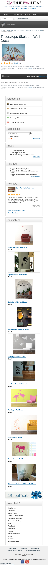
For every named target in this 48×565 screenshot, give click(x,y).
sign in (30, 68)
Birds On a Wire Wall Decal (17, 302)
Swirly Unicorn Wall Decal (17, 459)
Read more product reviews (16, 210)
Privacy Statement (14, 534)
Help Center (12, 508)
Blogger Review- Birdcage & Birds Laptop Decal (24, 171)
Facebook (11, 539)
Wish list (33, 8)
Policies (10, 531)
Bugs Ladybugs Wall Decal (17, 247)
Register (24, 8)
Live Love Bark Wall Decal (17, 384)
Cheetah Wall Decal (15, 437)
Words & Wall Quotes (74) (17, 113)
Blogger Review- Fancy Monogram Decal (23, 175)
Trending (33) (13, 118)
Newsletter (11, 528)
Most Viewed (14, 137)
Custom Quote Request (15, 521)
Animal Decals (19, 30)
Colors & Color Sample (15, 516)
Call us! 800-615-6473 (30, 14)
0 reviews (17, 63)
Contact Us (11, 510)
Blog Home (36, 138)
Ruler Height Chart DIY (17, 153)
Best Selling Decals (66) (16, 104)
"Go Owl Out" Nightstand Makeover (22, 155)
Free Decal (11, 526)
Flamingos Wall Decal (15, 410)
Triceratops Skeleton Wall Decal (34, 30)
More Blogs (36, 157)
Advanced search (23, 18)
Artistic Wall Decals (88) (16, 109)
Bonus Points (12, 513)
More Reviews (35, 176)
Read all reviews (13, 213)
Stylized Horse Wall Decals (17, 275)
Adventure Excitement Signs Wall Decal (22, 484)
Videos (10, 536)
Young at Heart (9, 30)
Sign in (14, 8)
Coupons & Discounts (15, 518)
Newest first (43, 76)
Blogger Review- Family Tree (19, 169)
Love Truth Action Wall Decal (25, 188)
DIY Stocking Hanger (17, 151)
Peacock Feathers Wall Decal (18, 329)
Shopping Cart (18, 14)
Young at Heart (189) (15, 122)
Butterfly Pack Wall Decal (17, 357)
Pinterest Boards (13, 541)
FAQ (9, 523)
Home (2, 30)
